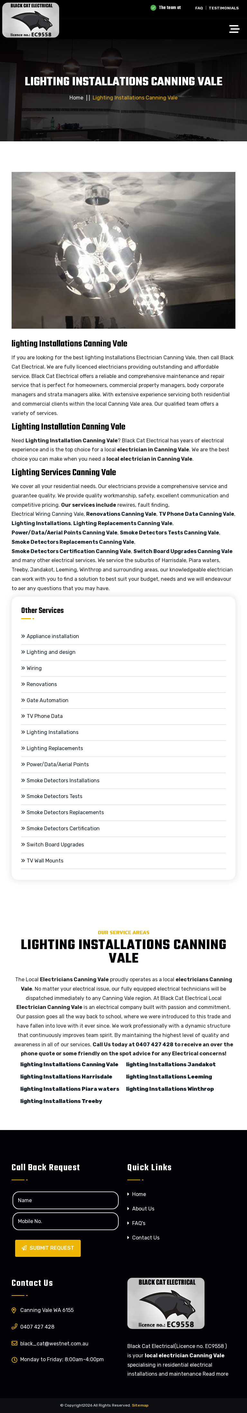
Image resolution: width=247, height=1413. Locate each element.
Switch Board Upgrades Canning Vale (183, 551)
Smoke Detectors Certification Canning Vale (71, 551)
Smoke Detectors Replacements (62, 812)
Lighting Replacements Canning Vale (122, 523)
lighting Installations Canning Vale (69, 1064)
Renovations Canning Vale (121, 514)
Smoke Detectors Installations (60, 780)
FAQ (199, 8)
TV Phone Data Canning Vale (196, 514)
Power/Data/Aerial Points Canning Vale (64, 533)
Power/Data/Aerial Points (55, 764)
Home (76, 98)
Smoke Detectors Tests (51, 796)
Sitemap (140, 1405)
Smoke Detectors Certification (60, 828)
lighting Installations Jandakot (171, 1064)
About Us (140, 1209)
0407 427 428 (154, 1044)
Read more (215, 1374)
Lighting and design (48, 652)
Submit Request (48, 1248)
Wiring (31, 668)
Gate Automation (45, 700)
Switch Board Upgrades (52, 845)
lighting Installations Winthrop (170, 1089)
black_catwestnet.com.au (50, 1343)
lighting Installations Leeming (169, 1076)
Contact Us (143, 1238)
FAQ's (136, 1223)
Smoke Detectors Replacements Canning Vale (73, 542)
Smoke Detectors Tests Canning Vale (169, 533)
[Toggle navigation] (236, 30)
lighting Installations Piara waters (69, 1089)
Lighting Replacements (52, 748)
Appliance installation (50, 636)
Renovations (39, 684)
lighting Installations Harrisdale (66, 1076)
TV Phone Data (42, 716)
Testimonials (224, 8)
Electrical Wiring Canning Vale (48, 514)
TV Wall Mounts (42, 861)
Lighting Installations (41, 523)
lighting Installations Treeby (61, 1101)
